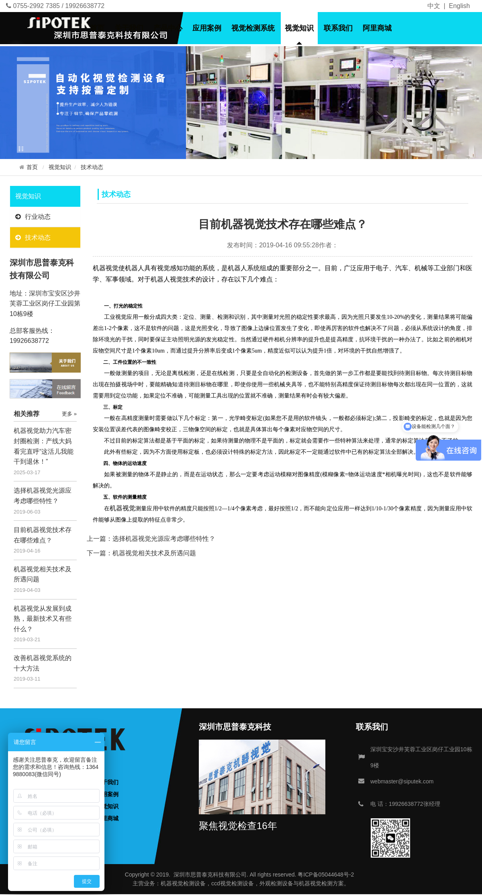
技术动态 (92, 167)
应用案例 (206, 28)
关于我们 (128, 28)
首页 (97, 28)
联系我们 (338, 28)
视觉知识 (299, 28)
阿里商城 (377, 28)
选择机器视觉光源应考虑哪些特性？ (163, 538)
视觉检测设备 (189, 883)
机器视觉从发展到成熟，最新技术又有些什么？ (42, 618)
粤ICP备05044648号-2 (326, 874)
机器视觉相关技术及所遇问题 (154, 553)
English (459, 5)
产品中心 (167, 28)
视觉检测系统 (253, 28)
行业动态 (33, 216)
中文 (433, 5)
